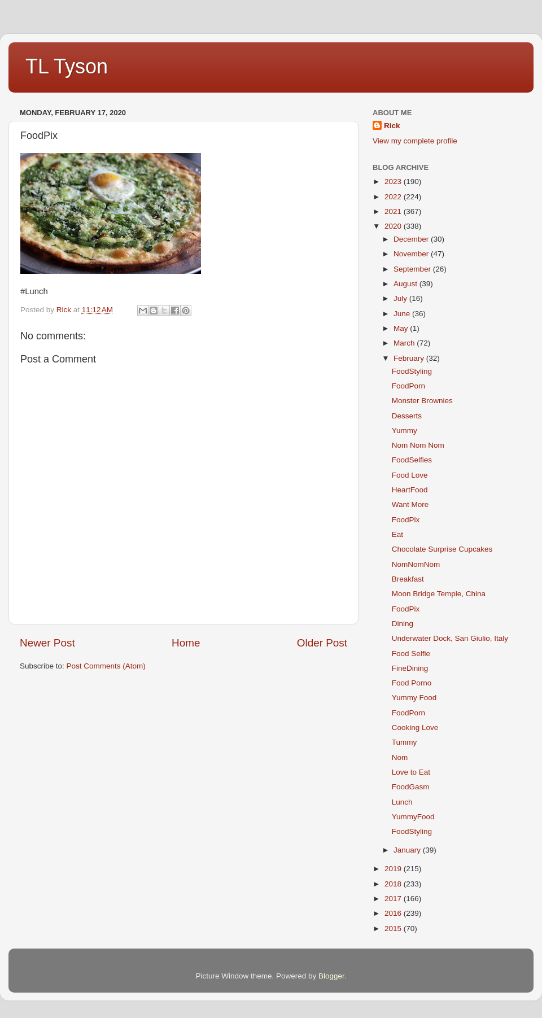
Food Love (410, 475)
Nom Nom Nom (418, 445)
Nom (400, 757)
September (413, 269)
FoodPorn (408, 386)
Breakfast (408, 579)
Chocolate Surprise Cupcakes (442, 549)
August (406, 283)
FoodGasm (411, 787)
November (412, 254)
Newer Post (47, 643)
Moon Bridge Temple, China (439, 593)
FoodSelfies (412, 460)
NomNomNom (416, 564)
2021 (394, 211)
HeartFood (410, 490)
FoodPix (406, 519)
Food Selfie (411, 653)
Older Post (322, 643)
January (408, 850)
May (402, 328)
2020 (394, 226)
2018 (394, 884)
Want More (410, 504)
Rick (392, 125)
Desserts (407, 416)
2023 (394, 181)
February (410, 358)
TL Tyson (66, 66)
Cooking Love (415, 727)
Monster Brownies (422, 400)
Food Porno (412, 683)
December (412, 239)
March (405, 343)
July (401, 298)
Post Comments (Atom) (106, 666)
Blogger (331, 976)
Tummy (404, 742)
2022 (394, 197)
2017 (394, 898)
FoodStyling (412, 371)
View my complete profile (415, 141)
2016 (394, 913)
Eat (397, 534)
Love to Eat (411, 772)
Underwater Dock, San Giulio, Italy (450, 638)
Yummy (404, 430)
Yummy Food (414, 697)
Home (186, 643)
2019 (394, 868)
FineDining (410, 668)
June (403, 313)
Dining (402, 623)
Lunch (402, 802)
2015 (394, 928)
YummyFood (413, 816)
